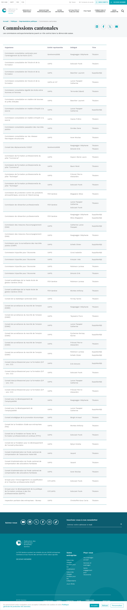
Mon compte (102, 2)
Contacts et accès (86, 2)
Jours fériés (71, 584)
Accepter (94, 605)
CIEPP (12, 2)
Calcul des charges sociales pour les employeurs (71, 564)
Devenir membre (118, 2)
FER (17, 2)
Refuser (105, 605)
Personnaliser (117, 605)
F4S (23, 2)
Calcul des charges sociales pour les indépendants (71, 576)
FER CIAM (4, 2)
